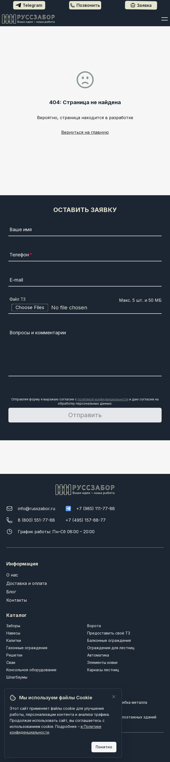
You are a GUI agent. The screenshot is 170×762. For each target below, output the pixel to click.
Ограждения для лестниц (111, 647)
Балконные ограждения (109, 640)
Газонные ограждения (26, 647)
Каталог (16, 615)
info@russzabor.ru (36, 508)
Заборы (13, 625)
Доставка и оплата (26, 583)
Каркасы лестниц (103, 670)
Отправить (85, 415)
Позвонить (85, 5)
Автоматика (98, 655)
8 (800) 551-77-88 (36, 520)
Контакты (16, 600)
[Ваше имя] (84, 230)
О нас (12, 575)
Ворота (94, 625)
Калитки (13, 640)
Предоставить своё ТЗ (108, 633)
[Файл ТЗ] (84, 307)
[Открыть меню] (164, 19)
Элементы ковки (102, 662)
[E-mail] (84, 280)
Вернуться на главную (85, 132)
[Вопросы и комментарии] (84, 352)
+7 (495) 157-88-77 (85, 520)
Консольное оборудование (31, 670)
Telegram (29, 5)
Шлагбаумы (16, 677)
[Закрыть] (113, 696)
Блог (11, 591)
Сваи (10, 662)
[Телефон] (84, 255)
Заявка (141, 5)
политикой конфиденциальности (103, 399)
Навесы (13, 633)
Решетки (14, 655)
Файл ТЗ (17, 299)
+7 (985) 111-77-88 (95, 508)
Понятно (104, 747)
